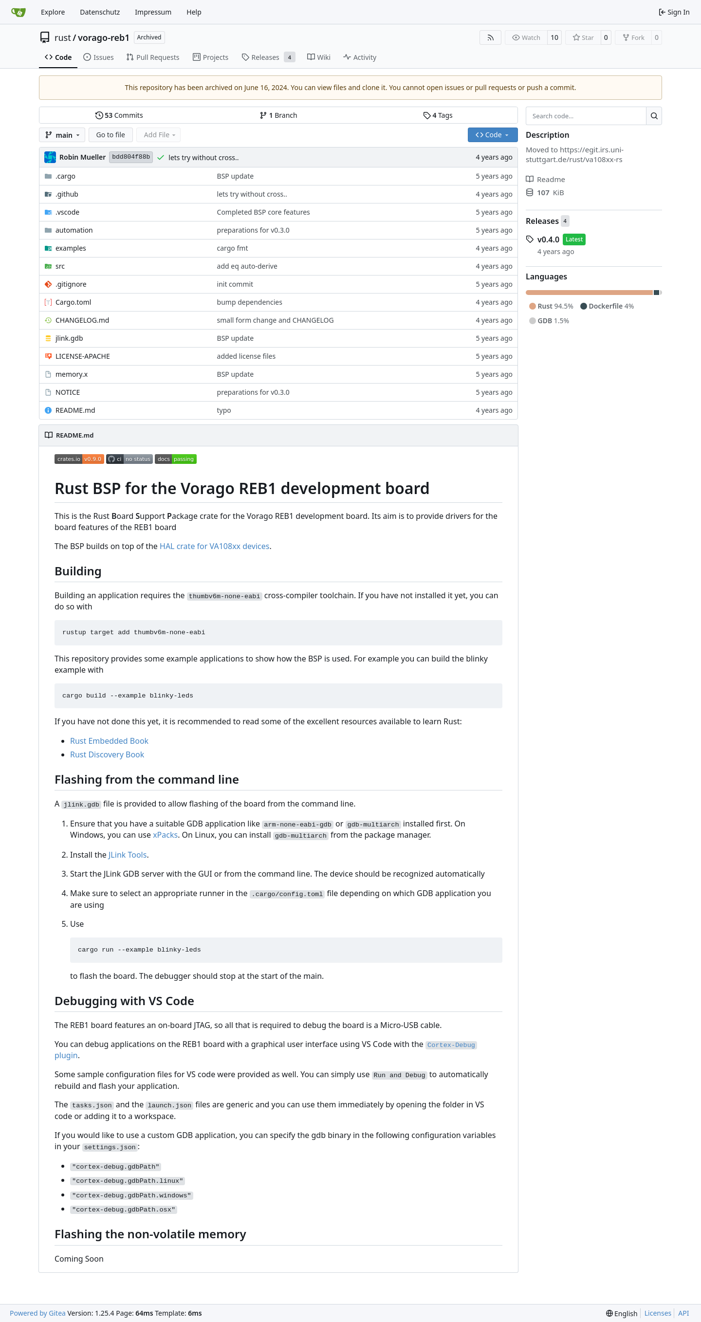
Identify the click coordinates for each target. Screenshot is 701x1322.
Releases (542, 221)
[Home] (18, 12)
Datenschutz (100, 12)
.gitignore (71, 284)
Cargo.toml (73, 302)
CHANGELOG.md (82, 320)
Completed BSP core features (263, 212)
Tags (438, 115)
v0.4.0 (548, 239)
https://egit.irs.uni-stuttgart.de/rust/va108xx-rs (575, 154)
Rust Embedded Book (109, 740)
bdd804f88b (131, 157)
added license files (246, 356)
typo (224, 410)
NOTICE (67, 392)
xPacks (165, 834)
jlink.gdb (69, 338)
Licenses (658, 1313)
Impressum (153, 12)
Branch (278, 115)
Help (194, 12)
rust (63, 37)
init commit (235, 284)
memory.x (71, 374)
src (60, 266)
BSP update (235, 176)
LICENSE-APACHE (82, 356)
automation (74, 230)
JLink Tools (128, 854)
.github (66, 194)
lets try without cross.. (203, 157)
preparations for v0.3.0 (253, 230)
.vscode (67, 212)
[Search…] (654, 116)
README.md (75, 410)
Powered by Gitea (38, 1313)
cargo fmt (232, 248)
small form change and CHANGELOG (275, 320)
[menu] (622, 1313)
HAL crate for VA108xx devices (214, 546)
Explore (53, 12)
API (683, 1313)
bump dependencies (249, 302)
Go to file (110, 134)
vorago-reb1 (104, 37)
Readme (545, 179)
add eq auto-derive (247, 266)
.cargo (65, 176)
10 (554, 37)
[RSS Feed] (491, 37)
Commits (119, 115)
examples (70, 248)
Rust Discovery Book (107, 754)
